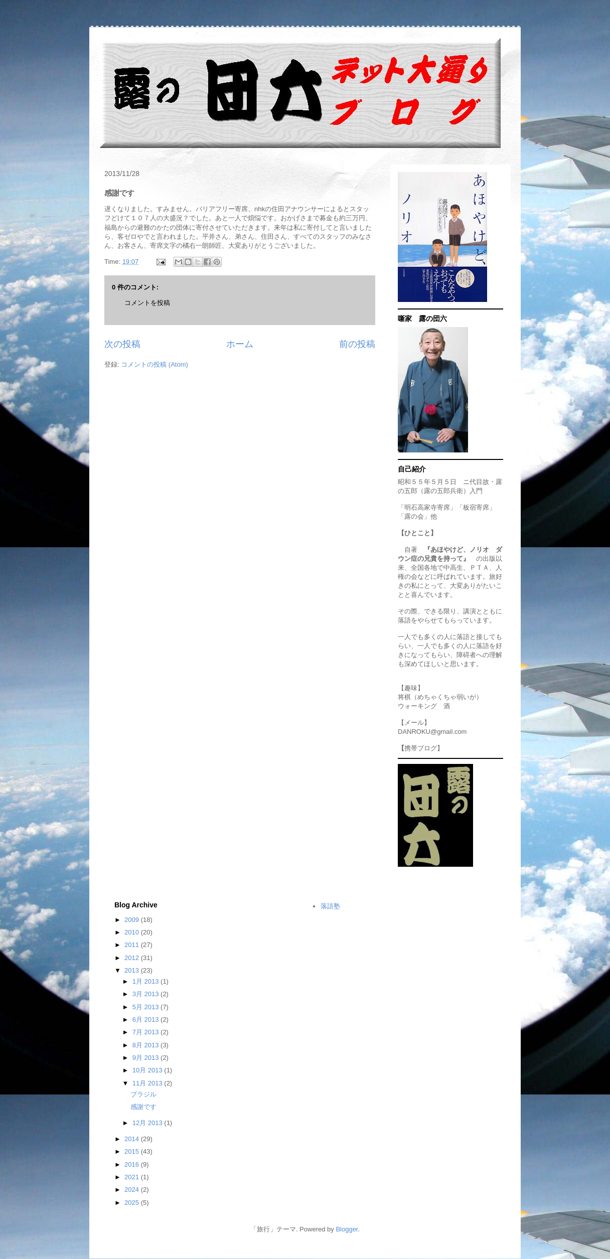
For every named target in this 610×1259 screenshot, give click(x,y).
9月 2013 (146, 1057)
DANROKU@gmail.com (432, 731)
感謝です (143, 1107)
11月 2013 (148, 1083)
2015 (132, 1151)
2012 (132, 958)
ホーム (239, 344)
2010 (132, 932)
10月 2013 (148, 1070)
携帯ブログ (420, 748)
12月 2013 (148, 1123)
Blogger (347, 1229)
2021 (132, 1177)
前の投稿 (357, 344)
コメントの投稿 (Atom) (154, 364)
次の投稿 (122, 344)
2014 (132, 1139)
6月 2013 (146, 1019)
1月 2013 (146, 981)
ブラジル (143, 1094)
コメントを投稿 (147, 302)
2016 (132, 1164)
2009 (132, 919)
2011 (132, 945)
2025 (132, 1202)
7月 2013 (146, 1032)
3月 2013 (146, 994)
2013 (132, 970)
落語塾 (330, 906)
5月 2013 (146, 1007)
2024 (132, 1189)
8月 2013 (146, 1045)
